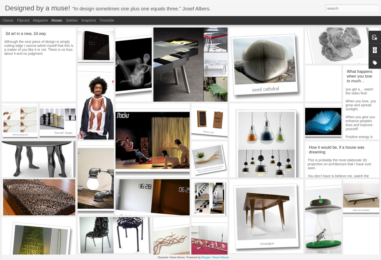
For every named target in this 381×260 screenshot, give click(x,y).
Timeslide (106, 20)
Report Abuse (220, 257)
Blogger (206, 257)
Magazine (40, 20)
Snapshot (88, 20)
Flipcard (23, 20)
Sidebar (72, 20)
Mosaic (56, 20)
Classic (8, 20)
